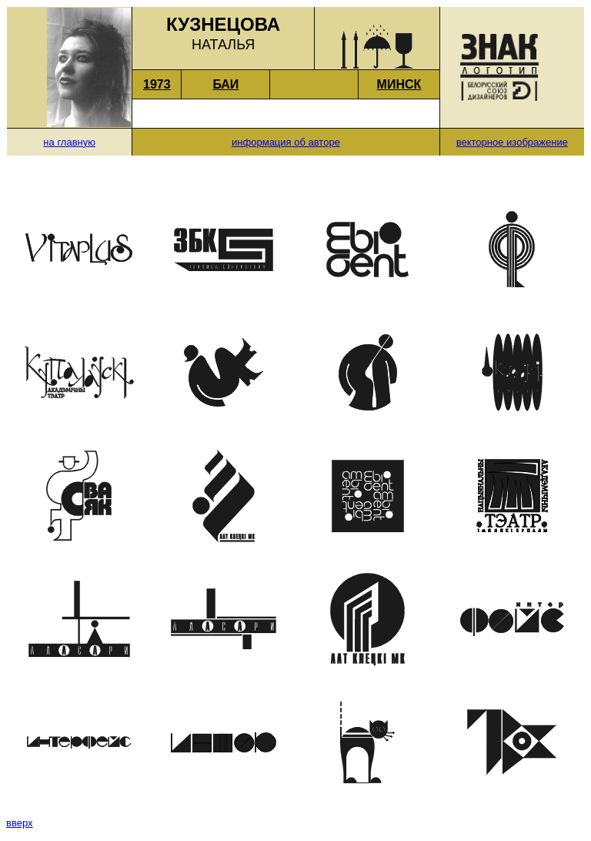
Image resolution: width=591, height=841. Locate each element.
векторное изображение (512, 142)
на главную (69, 142)
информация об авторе (286, 142)
